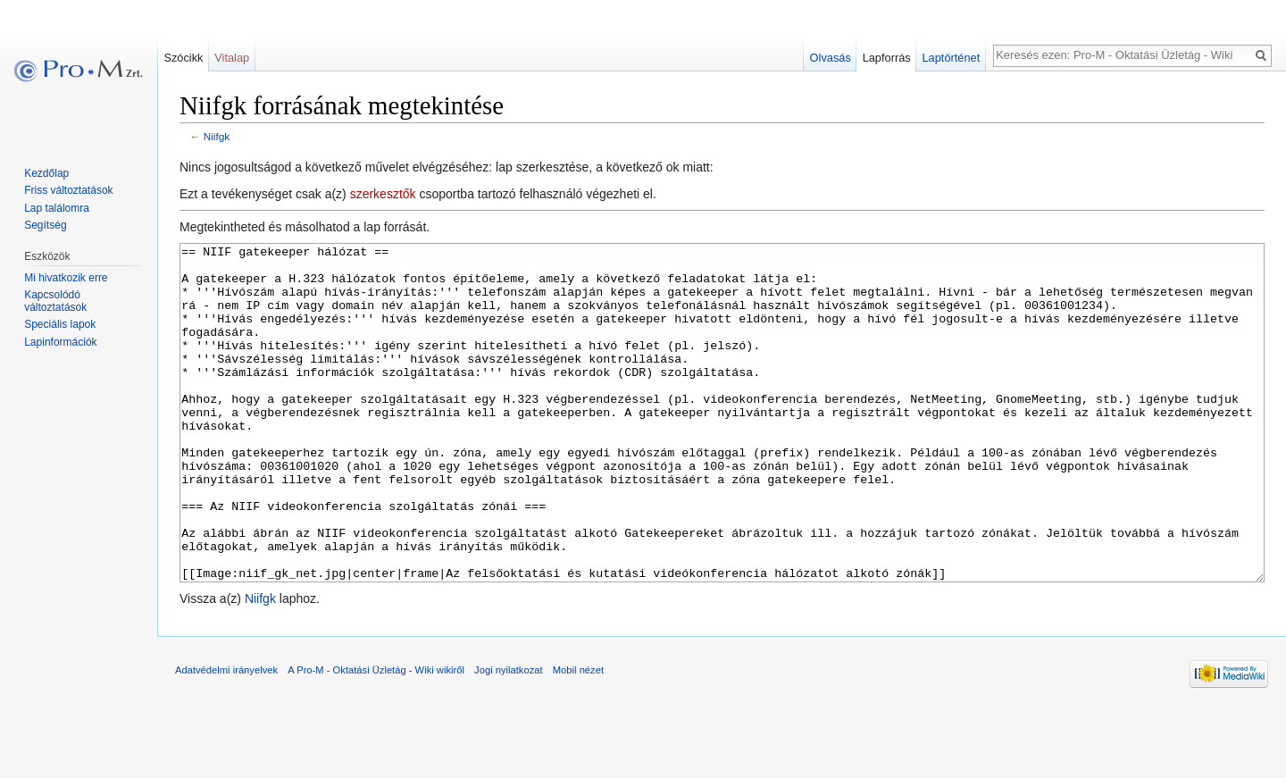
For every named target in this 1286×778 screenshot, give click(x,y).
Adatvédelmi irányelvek (226, 737)
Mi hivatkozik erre (65, 278)
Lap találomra (56, 208)
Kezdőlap (46, 173)
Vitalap (231, 57)
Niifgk (217, 136)
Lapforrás (887, 57)
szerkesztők (383, 194)
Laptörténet (951, 57)
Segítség (45, 225)
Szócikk (183, 57)
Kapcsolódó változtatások (55, 301)
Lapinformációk (60, 342)
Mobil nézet (578, 737)
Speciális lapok (60, 324)
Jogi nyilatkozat (508, 737)
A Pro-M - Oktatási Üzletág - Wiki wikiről (376, 737)
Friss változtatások (68, 190)
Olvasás (830, 57)
